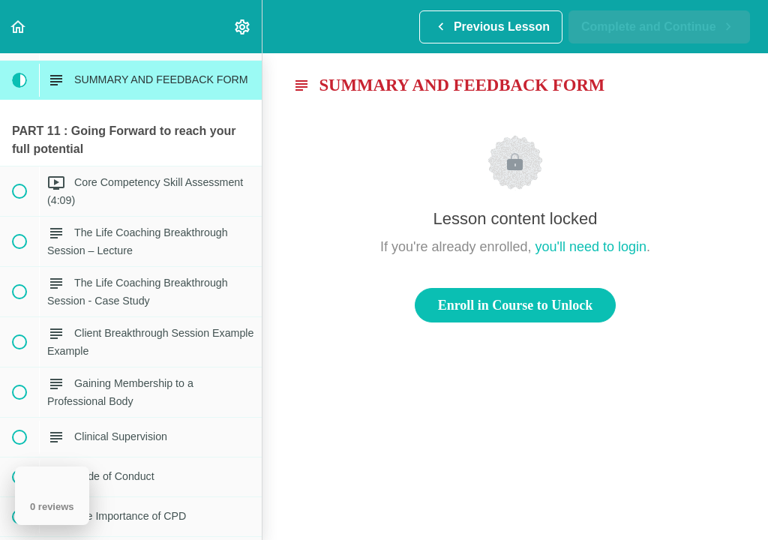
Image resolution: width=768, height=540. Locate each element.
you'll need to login (591, 246)
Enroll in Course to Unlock (515, 305)
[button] (19, 26)
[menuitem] (243, 26)
